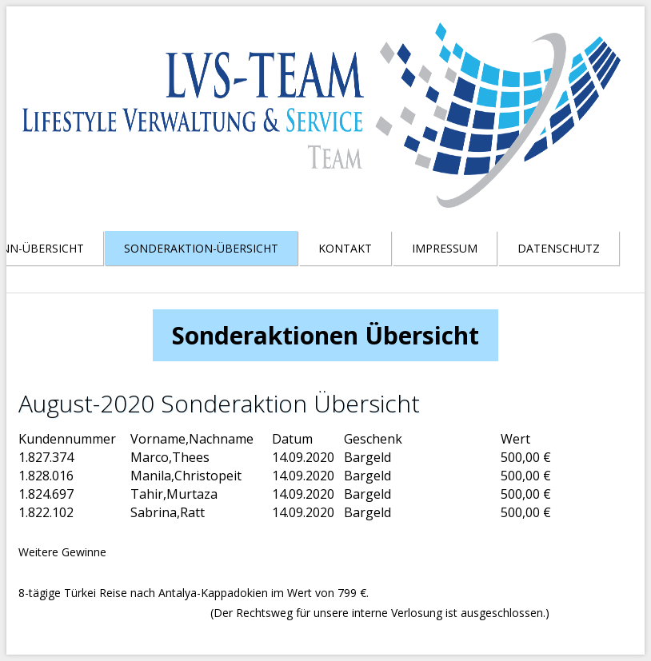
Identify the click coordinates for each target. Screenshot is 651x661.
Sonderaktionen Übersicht (325, 335)
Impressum (444, 248)
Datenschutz (558, 248)
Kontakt (345, 248)
